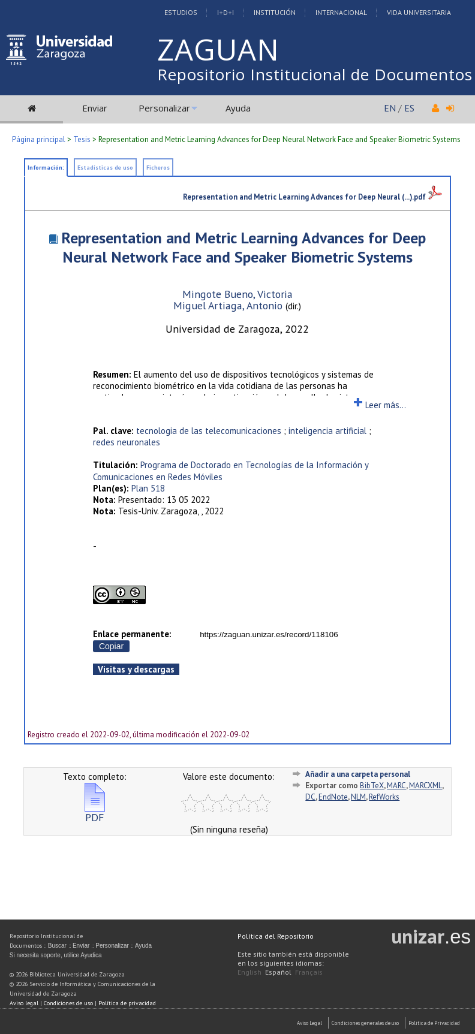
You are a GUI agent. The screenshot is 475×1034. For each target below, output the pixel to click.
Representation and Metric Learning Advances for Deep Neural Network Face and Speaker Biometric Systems (243, 247)
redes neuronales (126, 442)
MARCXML (425, 785)
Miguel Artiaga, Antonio (229, 305)
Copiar (111, 646)
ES (409, 108)
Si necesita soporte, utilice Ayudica (56, 955)
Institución (275, 12)
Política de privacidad (127, 1003)
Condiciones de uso (68, 1003)
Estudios (180, 12)
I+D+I (225, 12)
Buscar (57, 945)
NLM (358, 797)
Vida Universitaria (419, 12)
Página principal (38, 139)
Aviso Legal (309, 1023)
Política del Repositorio (275, 935)
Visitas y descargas (136, 669)
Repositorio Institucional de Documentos (315, 74)
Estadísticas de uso (105, 167)
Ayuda (238, 108)
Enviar (94, 108)
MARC (396, 785)
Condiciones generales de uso (365, 1023)
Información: (46, 167)
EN (390, 108)
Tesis (82, 139)
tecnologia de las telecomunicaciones (208, 430)
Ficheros (158, 167)
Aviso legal (24, 1003)
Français (309, 971)
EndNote (333, 797)
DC (310, 797)
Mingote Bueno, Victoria (237, 294)
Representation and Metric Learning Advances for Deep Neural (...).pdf (312, 196)
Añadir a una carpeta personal (357, 774)
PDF (95, 812)
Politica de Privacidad (434, 1023)
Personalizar (164, 108)
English (249, 971)
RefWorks (384, 797)
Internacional (341, 12)
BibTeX (372, 785)
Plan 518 (148, 488)
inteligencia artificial (327, 430)
